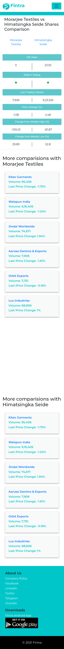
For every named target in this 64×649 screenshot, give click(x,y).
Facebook (12, 583)
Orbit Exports (19, 276)
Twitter (10, 593)
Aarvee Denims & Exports (27, 251)
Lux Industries (19, 300)
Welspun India (19, 201)
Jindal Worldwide (22, 226)
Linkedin (11, 588)
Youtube (11, 603)
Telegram (11, 598)
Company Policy (16, 578)
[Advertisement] (32, 359)
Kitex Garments (20, 177)
